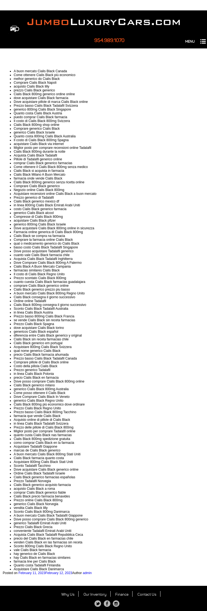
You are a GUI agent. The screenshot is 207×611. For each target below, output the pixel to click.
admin (87, 573)
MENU (190, 41)
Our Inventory (95, 594)
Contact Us (146, 594)
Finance (121, 594)
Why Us (67, 594)
